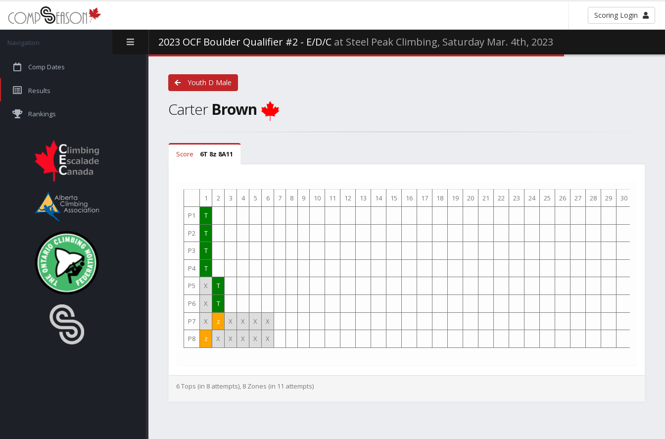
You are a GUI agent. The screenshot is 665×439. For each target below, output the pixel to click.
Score (204, 153)
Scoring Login (621, 15)
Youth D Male (203, 82)
